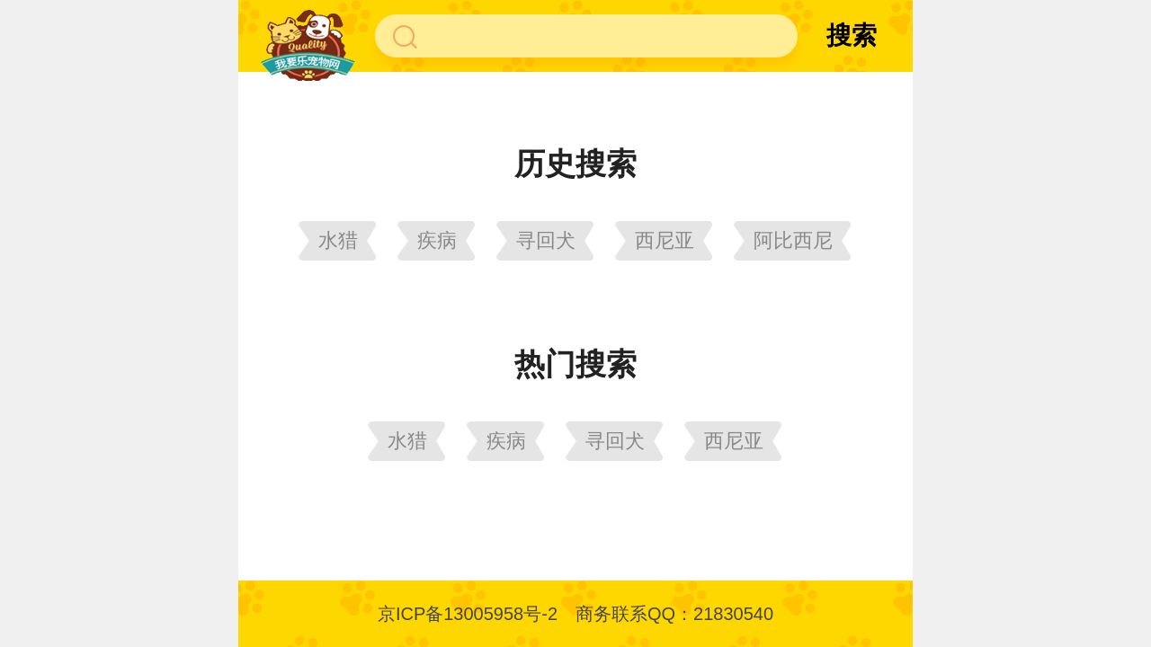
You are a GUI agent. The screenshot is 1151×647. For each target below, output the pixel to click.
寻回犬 (546, 240)
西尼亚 (664, 240)
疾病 (437, 240)
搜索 (851, 35)
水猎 (338, 240)
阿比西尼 (793, 240)
